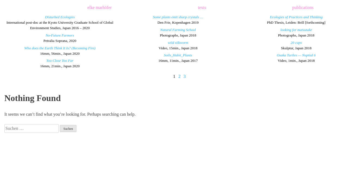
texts (202, 7)
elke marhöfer (99, 7)
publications (302, 7)
